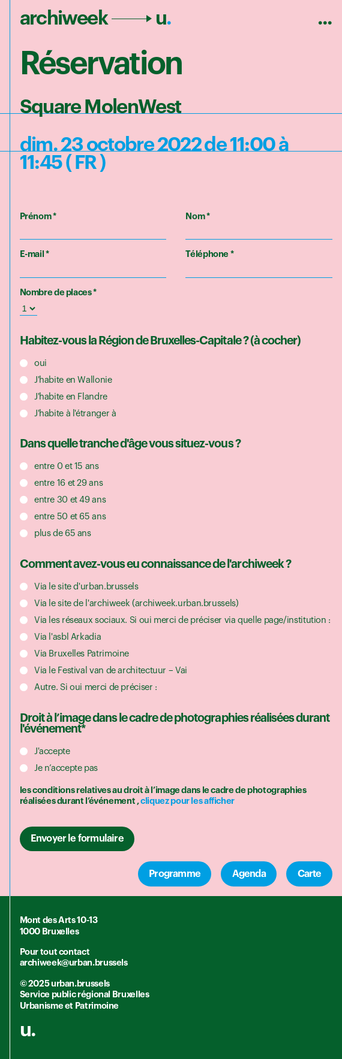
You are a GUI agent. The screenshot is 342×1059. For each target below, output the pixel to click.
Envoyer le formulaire (77, 838)
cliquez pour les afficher (187, 801)
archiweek (96, 18)
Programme (174, 874)
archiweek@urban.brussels (74, 962)
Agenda (249, 874)
